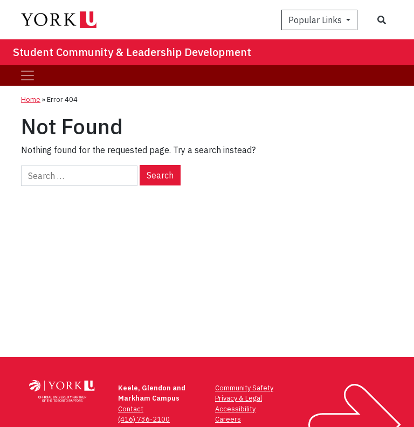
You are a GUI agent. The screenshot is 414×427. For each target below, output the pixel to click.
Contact (130, 409)
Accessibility (235, 409)
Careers (228, 419)
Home (30, 99)
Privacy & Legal (238, 398)
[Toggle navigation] (27, 75)
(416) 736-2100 (144, 419)
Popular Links (316, 20)
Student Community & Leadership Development (132, 52)
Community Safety (244, 387)
